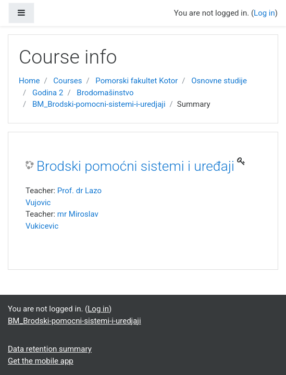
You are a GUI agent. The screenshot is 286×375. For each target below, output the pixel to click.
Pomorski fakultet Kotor (136, 80)
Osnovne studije (219, 80)
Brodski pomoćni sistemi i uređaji (135, 166)
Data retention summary (50, 349)
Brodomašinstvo (105, 92)
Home (29, 80)
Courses (67, 80)
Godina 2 (47, 92)
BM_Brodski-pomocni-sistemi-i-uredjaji (99, 104)
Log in (264, 13)
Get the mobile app (40, 361)
